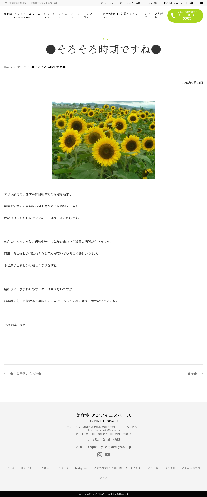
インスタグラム (91, 15)
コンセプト (49, 15)
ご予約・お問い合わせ (187, 15)
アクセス (107, 3)
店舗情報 (159, 15)
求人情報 (153, 3)
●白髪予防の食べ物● (25, 373)
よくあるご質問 (130, 3)
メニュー (63, 15)
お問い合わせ (173, 3)
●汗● (192, 373)
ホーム (11, 468)
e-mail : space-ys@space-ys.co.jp (103, 446)
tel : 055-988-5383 (103, 439)
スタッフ (75, 15)
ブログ (147, 15)
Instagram (81, 468)
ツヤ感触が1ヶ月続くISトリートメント (121, 15)
